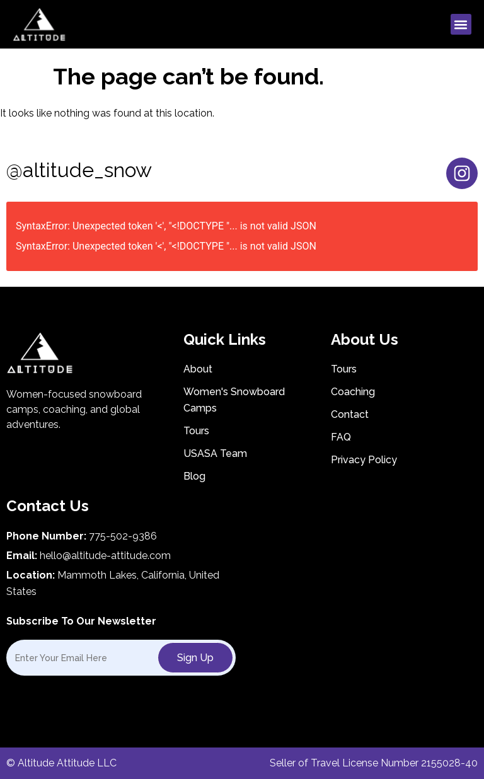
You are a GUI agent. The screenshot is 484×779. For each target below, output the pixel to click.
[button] (461, 24)
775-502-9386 (123, 536)
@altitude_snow (79, 170)
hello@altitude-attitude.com (105, 556)
